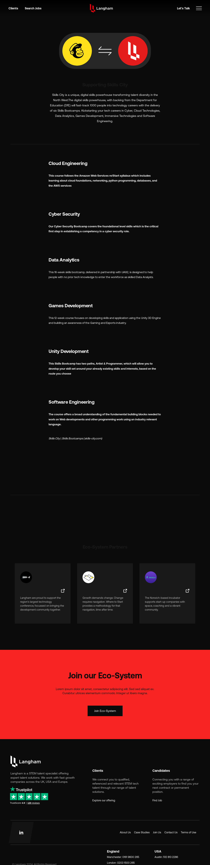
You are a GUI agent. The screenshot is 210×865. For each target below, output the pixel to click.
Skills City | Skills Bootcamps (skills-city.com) (75, 438)
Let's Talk (183, 8)
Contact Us (171, 832)
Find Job (157, 800)
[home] (101, 8)
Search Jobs (33, 8)
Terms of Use (188, 832)
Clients (13, 8)
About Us (125, 832)
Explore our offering (103, 800)
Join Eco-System (105, 711)
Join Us (157, 832)
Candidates (161, 770)
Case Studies (142, 832)
